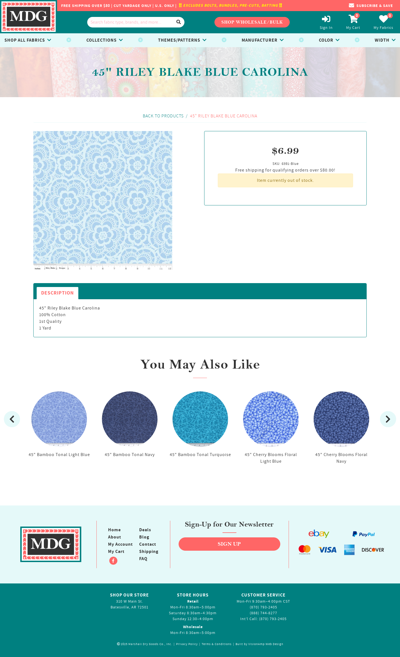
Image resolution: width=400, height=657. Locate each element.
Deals (145, 530)
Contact (147, 544)
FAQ (143, 559)
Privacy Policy (187, 644)
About (114, 537)
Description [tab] (57, 293)
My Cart (116, 551)
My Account (120, 544)
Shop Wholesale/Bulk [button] (252, 22)
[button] (371, 5)
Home (114, 530)
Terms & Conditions (217, 644)
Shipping (148, 551)
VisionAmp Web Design (265, 644)
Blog (144, 537)
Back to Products (163, 116)
